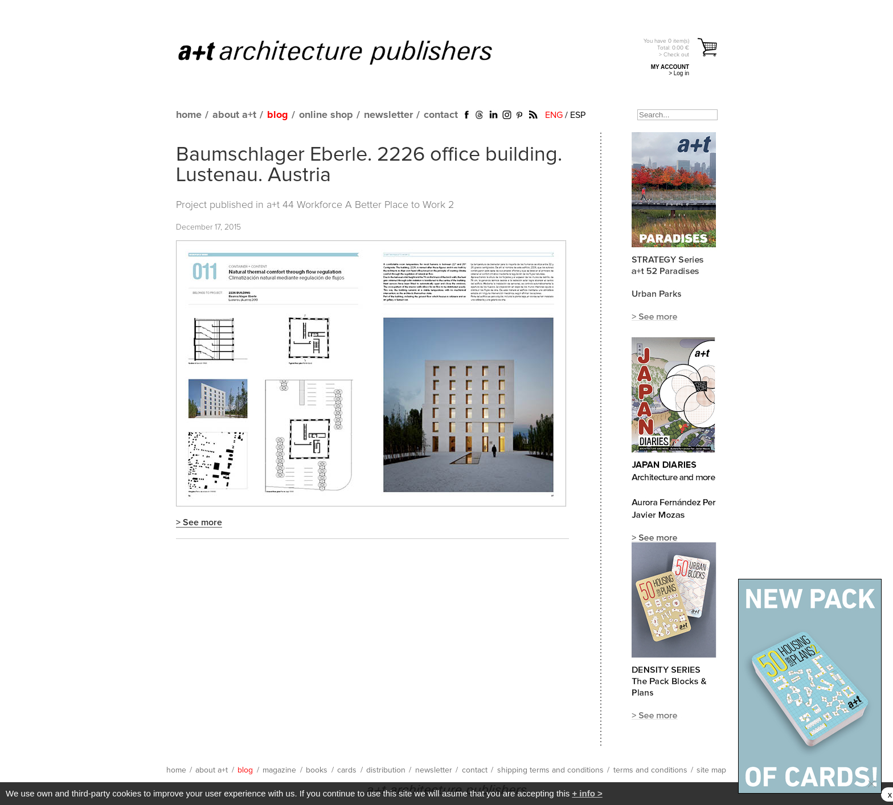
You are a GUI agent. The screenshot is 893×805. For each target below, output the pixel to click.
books (316, 770)
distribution (385, 770)
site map (711, 770)
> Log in (679, 73)
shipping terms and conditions (550, 770)
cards (347, 770)
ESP (577, 115)
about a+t (234, 115)
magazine (279, 770)
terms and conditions (650, 770)
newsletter (388, 115)
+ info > (587, 793)
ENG (554, 115)
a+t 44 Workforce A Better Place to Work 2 (360, 205)
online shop (326, 115)
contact (441, 115)
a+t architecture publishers (349, 52)
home (189, 115)
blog (277, 115)
